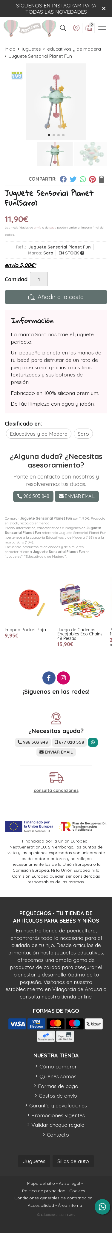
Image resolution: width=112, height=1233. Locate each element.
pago (52, 227)
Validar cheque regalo (58, 1124)
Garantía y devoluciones (58, 1105)
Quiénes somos (57, 1076)
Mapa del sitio (41, 1183)
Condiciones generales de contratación (53, 1198)
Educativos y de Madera (65, 537)
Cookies (77, 1190)
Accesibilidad (41, 1205)
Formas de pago (58, 1086)
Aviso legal (69, 1183)
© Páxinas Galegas (56, 1215)
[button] (49, 135)
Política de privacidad (43, 1190)
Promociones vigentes (58, 1115)
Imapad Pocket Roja (25, 629)
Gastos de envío (58, 1095)
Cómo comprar (58, 1066)
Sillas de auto (73, 1161)
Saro (20, 542)
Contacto (58, 1134)
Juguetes (34, 1161)
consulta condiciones (56, 790)
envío (37, 227)
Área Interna (70, 1205)
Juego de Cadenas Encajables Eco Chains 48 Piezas (79, 634)
